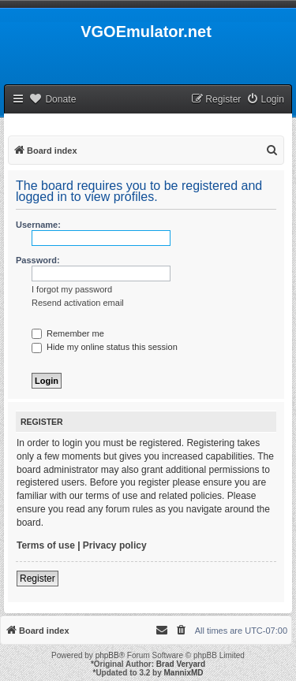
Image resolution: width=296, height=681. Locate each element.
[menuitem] (265, 99)
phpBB (107, 655)
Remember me (68, 333)
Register (37, 578)
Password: (38, 260)
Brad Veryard (180, 664)
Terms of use (46, 545)
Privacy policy (115, 545)
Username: (38, 224)
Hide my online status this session (105, 347)
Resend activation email (78, 302)
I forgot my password (72, 289)
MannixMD (184, 672)
